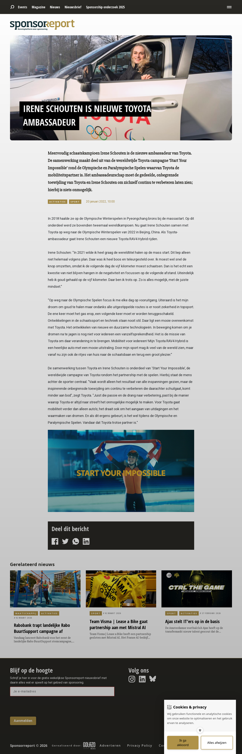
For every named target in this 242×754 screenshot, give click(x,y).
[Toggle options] (200, 730)
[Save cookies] (183, 742)
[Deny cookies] (217, 742)
